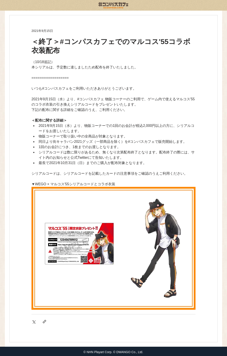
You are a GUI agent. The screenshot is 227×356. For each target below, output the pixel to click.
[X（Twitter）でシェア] (33, 321)
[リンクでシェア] (44, 321)
